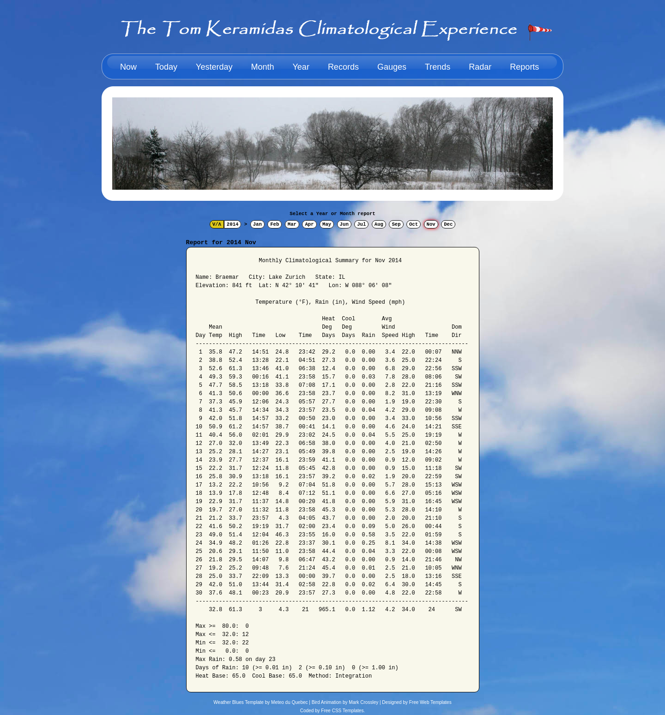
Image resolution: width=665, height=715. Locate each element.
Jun (344, 224)
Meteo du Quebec (289, 702)
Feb (274, 224)
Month (262, 67)
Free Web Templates (430, 702)
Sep (396, 224)
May (326, 224)
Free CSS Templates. (343, 710)
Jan (257, 224)
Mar (292, 224)
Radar (480, 67)
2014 (233, 224)
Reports (524, 67)
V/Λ (216, 224)
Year (301, 67)
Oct (413, 224)
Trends (437, 67)
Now (128, 67)
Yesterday (214, 67)
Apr (309, 224)
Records (343, 67)
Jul (361, 224)
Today (166, 67)
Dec (448, 224)
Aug (379, 224)
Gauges (391, 67)
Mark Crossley (363, 702)
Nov (431, 224)
